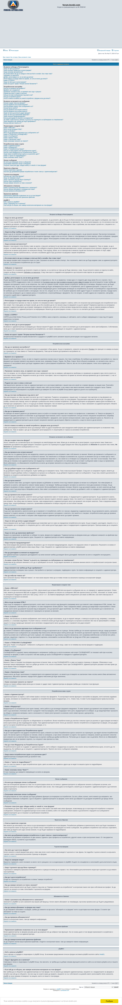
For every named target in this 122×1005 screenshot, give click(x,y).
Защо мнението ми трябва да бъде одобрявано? (20, 121)
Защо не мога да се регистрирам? (15, 82)
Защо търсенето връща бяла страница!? (17, 179)
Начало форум (8, 60)
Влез (5, 50)
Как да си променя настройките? (14, 88)
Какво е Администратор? (12, 145)
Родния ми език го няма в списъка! (15, 93)
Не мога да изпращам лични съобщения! (17, 162)
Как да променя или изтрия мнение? (16, 105)
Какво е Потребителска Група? (14, 149)
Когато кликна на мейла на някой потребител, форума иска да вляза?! (27, 98)
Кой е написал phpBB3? (12, 202)
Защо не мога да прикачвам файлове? (16, 115)
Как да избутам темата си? (12, 123)
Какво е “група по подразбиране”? (15, 156)
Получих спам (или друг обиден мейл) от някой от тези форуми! (25, 165)
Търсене (115, 50)
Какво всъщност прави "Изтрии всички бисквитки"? (20, 84)
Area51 (101, 954)
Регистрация (13, 50)
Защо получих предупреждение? (14, 116)
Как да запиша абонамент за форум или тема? (19, 189)
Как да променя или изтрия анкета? (15, 110)
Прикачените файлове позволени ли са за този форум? (22, 195)
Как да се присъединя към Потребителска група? (20, 151)
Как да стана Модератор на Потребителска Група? (20, 152)
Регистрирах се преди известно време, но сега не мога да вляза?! (26, 79)
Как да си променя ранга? (12, 97)
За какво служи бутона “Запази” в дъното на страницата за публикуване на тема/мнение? (33, 120)
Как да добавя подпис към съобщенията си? (18, 106)
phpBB (58, 989)
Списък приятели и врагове (13, 170)
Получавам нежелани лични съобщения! (17, 163)
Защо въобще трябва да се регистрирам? (17, 70)
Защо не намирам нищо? (12, 178)
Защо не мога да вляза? (12, 69)
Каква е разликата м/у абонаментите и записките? (20, 187)
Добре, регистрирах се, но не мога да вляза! (18, 77)
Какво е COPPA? (9, 80)
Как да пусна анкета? (11, 108)
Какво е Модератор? (10, 147)
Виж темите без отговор (10, 57)
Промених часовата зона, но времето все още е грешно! (22, 92)
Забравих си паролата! (11, 75)
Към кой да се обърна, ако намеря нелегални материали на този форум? (28, 205)
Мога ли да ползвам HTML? (13, 129)
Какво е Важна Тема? (11, 138)
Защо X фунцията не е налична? (14, 203)
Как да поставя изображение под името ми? (18, 95)
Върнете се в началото (10, 228)
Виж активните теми (25, 57)
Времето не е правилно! (12, 90)
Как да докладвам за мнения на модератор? (18, 118)
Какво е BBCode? (9, 128)
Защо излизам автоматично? (13, 72)
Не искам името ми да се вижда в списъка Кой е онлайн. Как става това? (28, 74)
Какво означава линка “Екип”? (13, 157)
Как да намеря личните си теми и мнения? (18, 183)
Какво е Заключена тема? (12, 139)
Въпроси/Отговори (103, 50)
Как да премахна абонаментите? (14, 191)
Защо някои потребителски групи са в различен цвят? (21, 154)
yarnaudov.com (65, 990)
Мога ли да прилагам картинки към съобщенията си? (21, 133)
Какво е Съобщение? (11, 136)
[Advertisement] (61, 29)
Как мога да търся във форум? (14, 176)
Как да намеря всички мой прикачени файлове (19, 197)
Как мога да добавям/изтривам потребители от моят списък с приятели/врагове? (30, 171)
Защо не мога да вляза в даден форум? (17, 113)
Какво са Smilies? (9, 131)
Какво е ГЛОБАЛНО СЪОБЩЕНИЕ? (15, 134)
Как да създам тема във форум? (14, 103)
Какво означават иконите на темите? (16, 141)
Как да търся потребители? (13, 181)
